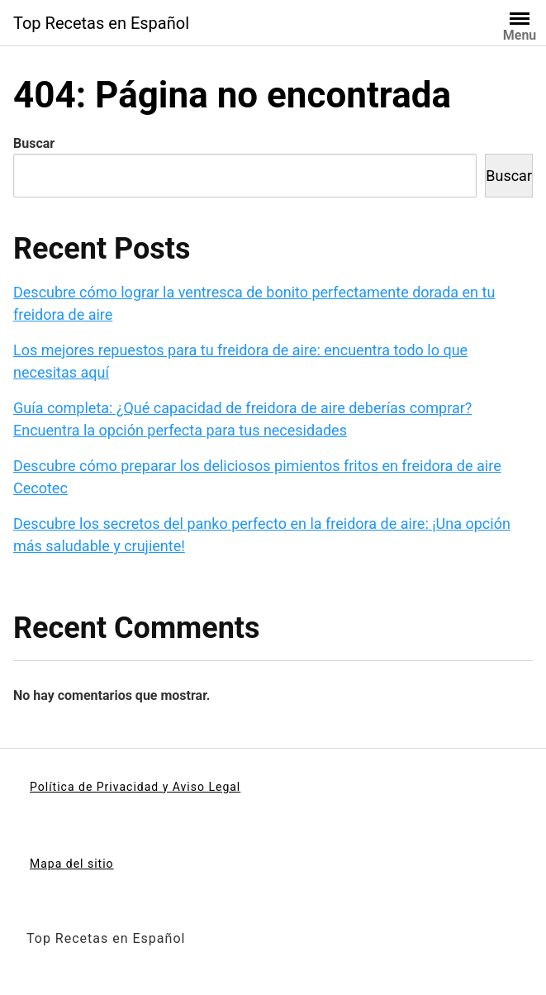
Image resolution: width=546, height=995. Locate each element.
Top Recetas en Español (101, 23)
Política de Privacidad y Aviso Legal (135, 786)
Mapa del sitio (72, 863)
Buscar (34, 143)
